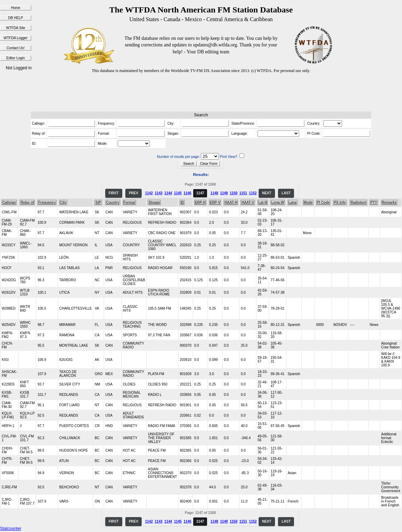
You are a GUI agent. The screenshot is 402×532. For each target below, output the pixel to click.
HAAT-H (230, 202)
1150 (233, 193)
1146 (187, 193)
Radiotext (358, 202)
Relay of (27, 202)
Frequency (47, 202)
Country (112, 202)
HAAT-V (247, 202)
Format (129, 202)
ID (182, 202)
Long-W (277, 202)
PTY (373, 202)
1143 (158, 193)
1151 (243, 193)
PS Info (340, 202)
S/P (98, 202)
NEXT (266, 193)
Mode (308, 202)
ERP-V (215, 202)
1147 (200, 193)
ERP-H (200, 202)
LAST (286, 193)
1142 (149, 193)
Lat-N (262, 202)
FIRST (114, 193)
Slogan (154, 202)
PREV (133, 193)
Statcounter (10, 528)
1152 (253, 193)
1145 (177, 193)
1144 (168, 193)
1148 (214, 193)
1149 (224, 193)
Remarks (389, 202)
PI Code (323, 202)
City (63, 202)
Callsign (9, 202)
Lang (292, 202)
